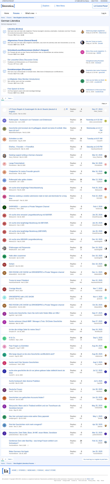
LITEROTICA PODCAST (8, 1)
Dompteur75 (12, 331)
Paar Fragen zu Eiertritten (19, 346)
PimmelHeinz (13, 165)
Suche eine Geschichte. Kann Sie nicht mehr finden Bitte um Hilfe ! (34, 313)
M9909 (99, 53)
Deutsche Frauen (15, 389)
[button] (45, 5)
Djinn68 (100, 340)
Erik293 (100, 443)
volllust (100, 348)
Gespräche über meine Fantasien (96, 70)
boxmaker (99, 198)
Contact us (74, 480)
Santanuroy (12, 208)
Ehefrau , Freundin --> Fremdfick (21, 147)
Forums (16, 13)
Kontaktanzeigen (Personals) (19, 69)
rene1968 (12, 383)
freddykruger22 (13, 418)
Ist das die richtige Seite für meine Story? (24, 329)
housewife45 (12, 181)
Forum (40, 470)
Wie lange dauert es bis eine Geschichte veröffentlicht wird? (32, 354)
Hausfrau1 (99, 391)
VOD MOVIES (104, 1)
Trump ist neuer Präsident (19, 280)
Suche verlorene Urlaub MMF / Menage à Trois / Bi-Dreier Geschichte (35, 321)
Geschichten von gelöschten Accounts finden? (26, 397)
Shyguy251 (12, 348)
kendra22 (98, 63)
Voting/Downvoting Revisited (95, 61)
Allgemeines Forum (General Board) (22, 40)
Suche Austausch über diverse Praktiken (24, 381)
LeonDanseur (13, 364)
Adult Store (50, 470)
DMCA (88, 479)
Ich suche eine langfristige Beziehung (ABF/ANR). (28, 231)
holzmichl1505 (98, 315)
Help (98, 480)
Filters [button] (104, 103)
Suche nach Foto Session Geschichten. (24, 362)
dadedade (12, 323)
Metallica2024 (13, 249)
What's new (29, 13)
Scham (11, 264)
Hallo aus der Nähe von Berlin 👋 (96, 80)
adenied (100, 426)
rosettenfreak (99, 91)
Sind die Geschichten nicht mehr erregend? (25, 424)
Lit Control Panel (101, 6)
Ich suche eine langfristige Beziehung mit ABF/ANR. (29, 223)
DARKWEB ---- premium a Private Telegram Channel (29, 206)
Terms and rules (82, 480)
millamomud (102, 33)
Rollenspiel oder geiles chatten (20, 179)
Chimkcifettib (98, 407)
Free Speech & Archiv (16, 89)
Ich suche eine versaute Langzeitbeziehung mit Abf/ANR (30, 215)
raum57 (11, 391)
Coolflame (12, 340)
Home (6, 13)
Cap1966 (99, 383)
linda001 (99, 266)
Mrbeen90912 (13, 274)
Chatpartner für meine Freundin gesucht (24, 171)
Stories (22, 470)
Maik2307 (12, 266)
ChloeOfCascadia (97, 217)
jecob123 (11, 299)
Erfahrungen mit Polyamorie (19, 247)
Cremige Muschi (15, 288)
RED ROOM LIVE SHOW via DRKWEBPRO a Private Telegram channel (36, 272)
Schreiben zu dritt (15, 138)
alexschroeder (13, 141)
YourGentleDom (13, 445)
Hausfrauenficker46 (14, 149)
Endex (11, 410)
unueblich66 (98, 82)
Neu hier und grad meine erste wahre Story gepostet (29, 416)
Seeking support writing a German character (26, 155)
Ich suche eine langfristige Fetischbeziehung (26, 188)
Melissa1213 (12, 190)
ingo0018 (11, 315)
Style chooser (57, 480)
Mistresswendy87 (14, 200)
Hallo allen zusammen (17, 256)
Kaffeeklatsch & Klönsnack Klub (96, 90)
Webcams (31, 470)
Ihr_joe (100, 132)
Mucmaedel (12, 258)
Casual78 (99, 141)
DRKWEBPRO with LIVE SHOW (21, 297)
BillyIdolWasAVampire (15, 132)
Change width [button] (66, 480)
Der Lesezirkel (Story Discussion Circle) (23, 60)
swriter (11, 426)
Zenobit (100, 43)
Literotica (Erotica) (15, 29)
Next (9, 98)
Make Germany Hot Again (19, 451)
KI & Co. (12, 338)
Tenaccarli (12, 399)
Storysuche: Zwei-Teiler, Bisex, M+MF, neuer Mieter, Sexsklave (33, 433)
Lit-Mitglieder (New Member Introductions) (24, 79)
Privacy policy (91, 480)
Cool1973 (12, 375)
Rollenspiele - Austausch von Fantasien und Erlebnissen (30, 120)
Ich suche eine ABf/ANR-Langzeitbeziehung (25, 239)
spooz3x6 (102, 72)
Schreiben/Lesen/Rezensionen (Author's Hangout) (28, 50)
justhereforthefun (14, 434)
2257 (92, 479)
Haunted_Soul (13, 122)
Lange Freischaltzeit (16, 163)
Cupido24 (99, 173)
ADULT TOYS (94, 1)
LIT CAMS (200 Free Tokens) (82, 1)
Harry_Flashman (14, 157)
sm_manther (98, 364)
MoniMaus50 (98, 331)
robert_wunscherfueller (95, 122)
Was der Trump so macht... (94, 41)
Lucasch (11, 356)
